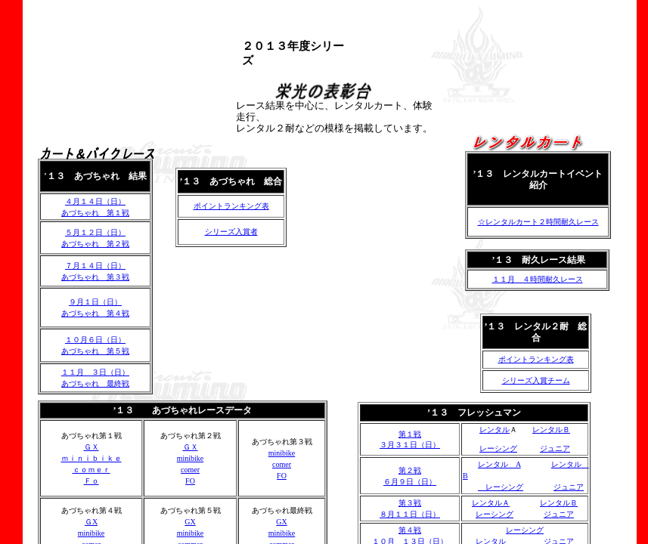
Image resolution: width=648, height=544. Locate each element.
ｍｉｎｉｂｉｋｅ (91, 458)
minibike (190, 458)
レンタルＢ (551, 429)
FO (190, 481)
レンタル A (499, 464)
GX (189, 522)
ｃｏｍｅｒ (91, 469)
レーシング (498, 448)
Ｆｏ (91, 481)
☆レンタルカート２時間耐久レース (538, 222)
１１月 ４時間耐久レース (537, 279)
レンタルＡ (491, 503)
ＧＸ (91, 447)
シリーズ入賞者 (231, 231)
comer (190, 469)
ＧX (91, 522)
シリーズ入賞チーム (536, 380)
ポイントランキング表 (536, 359)
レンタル (494, 429)
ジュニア (555, 448)
